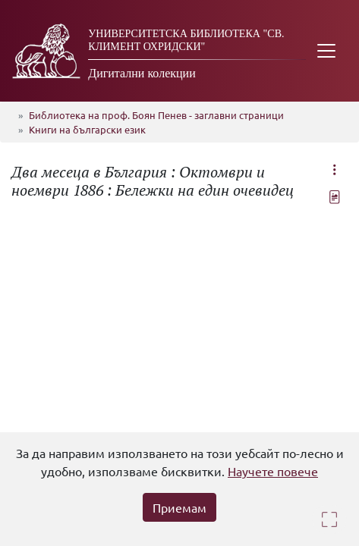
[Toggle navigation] (326, 51)
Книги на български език (87, 129)
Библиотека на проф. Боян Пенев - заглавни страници (156, 114)
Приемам (179, 507)
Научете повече (273, 471)
